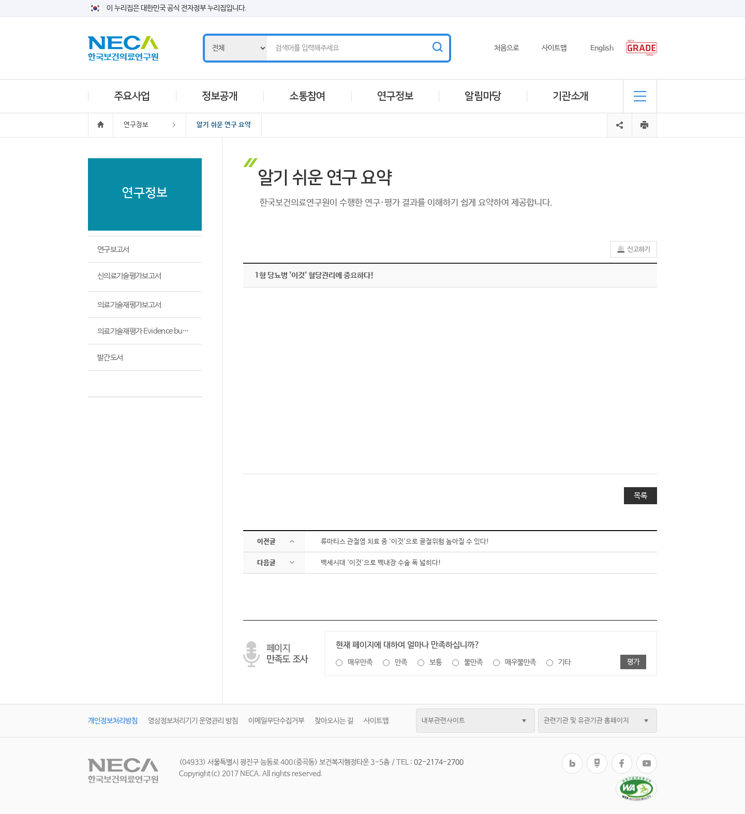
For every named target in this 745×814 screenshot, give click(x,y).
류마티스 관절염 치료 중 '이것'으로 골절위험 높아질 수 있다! (405, 542)
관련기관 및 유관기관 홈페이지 (586, 721)
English (602, 48)
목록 (640, 495)
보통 (435, 662)
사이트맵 (554, 48)
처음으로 (506, 48)
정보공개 (220, 96)
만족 (401, 662)
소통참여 (307, 96)
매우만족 (360, 662)
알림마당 (483, 96)
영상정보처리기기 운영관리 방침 (193, 721)
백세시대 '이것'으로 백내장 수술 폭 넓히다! (381, 563)
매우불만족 (520, 662)
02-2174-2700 (439, 762)
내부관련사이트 (443, 721)
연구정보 (395, 96)
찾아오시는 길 (334, 721)
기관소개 (571, 96)
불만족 (473, 662)
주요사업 (132, 96)
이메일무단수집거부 (276, 721)
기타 (564, 662)
